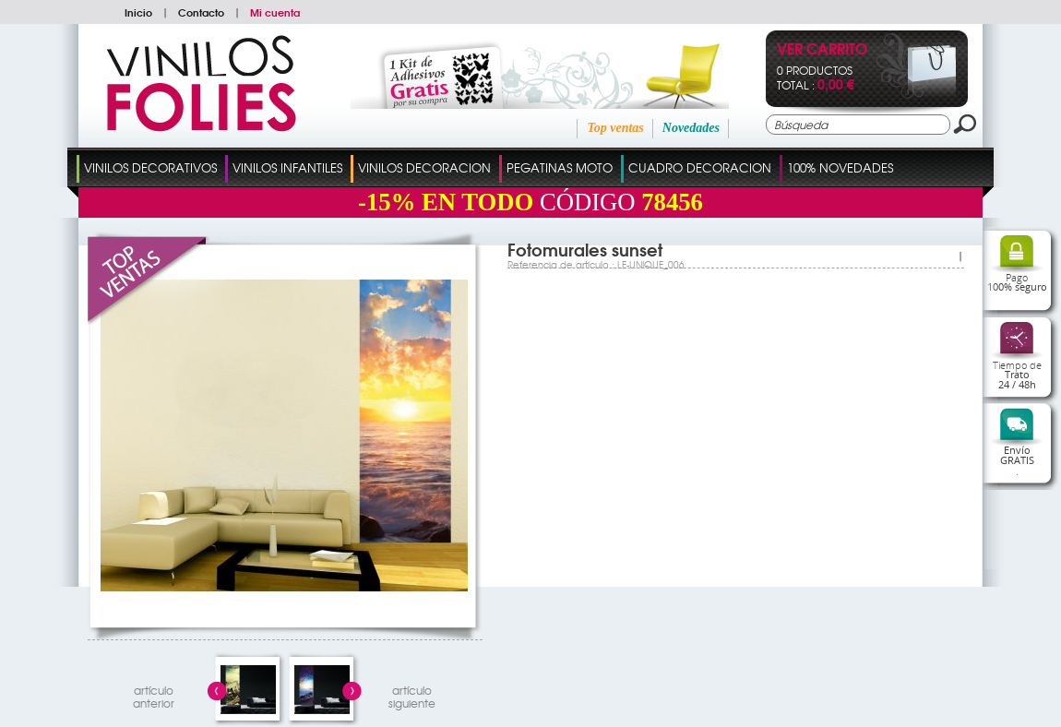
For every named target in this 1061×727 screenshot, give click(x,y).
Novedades (691, 128)
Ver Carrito (822, 50)
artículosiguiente (411, 694)
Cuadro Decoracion (699, 167)
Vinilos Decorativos (150, 167)
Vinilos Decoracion (424, 167)
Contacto (201, 12)
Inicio (138, 12)
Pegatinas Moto (560, 167)
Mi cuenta (275, 12)
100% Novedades (840, 167)
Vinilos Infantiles (287, 167)
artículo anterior (153, 694)
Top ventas (615, 128)
